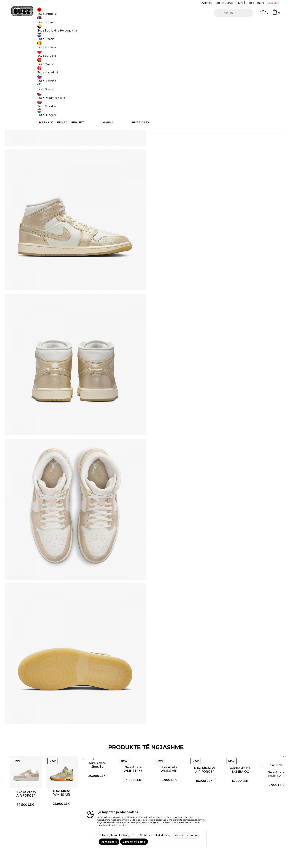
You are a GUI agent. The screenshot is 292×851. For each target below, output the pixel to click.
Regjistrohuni (255, 2)
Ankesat (83, 804)
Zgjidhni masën (163, 73)
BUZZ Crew (169, 794)
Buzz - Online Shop (46, 30)
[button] (233, 13)
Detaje (183, 121)
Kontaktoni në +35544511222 (124, 24)
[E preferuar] (264, 14)
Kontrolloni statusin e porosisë (50, 790)
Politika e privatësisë (133, 793)
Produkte (65, 30)
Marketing (164, 835)
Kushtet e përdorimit (133, 788)
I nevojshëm (109, 835)
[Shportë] (276, 13)
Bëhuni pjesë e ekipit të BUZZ (177, 807)
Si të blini (84, 788)
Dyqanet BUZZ (172, 799)
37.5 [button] (173, 79)
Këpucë (76, 30)
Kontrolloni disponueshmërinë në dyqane (201, 141)
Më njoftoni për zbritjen (241, 55)
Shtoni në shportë (177, 93)
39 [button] (215, 79)
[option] (146, 24)
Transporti (84, 793)
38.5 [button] (201, 79)
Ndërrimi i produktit (90, 798)
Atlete (86, 30)
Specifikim (201, 129)
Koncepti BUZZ (172, 784)
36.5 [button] (159, 79)
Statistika (145, 835)
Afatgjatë (128, 835)
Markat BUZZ (171, 789)
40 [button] (229, 79)
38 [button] (187, 79)
